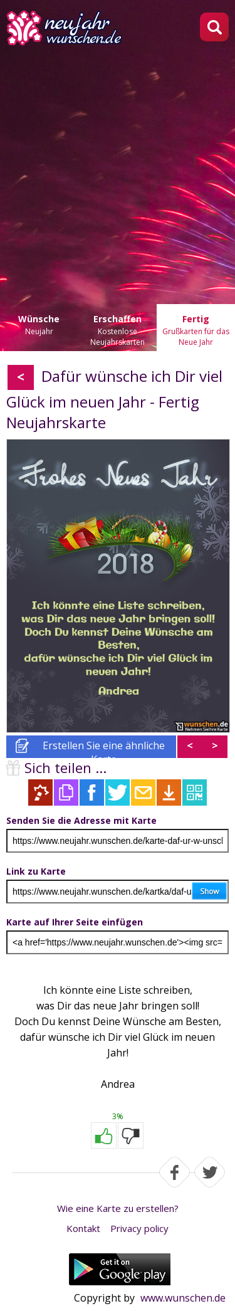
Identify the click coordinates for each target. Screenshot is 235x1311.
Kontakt (83, 1228)
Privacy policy (139, 1228)
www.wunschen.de (183, 1298)
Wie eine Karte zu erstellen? (118, 1208)
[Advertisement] (117, 170)
